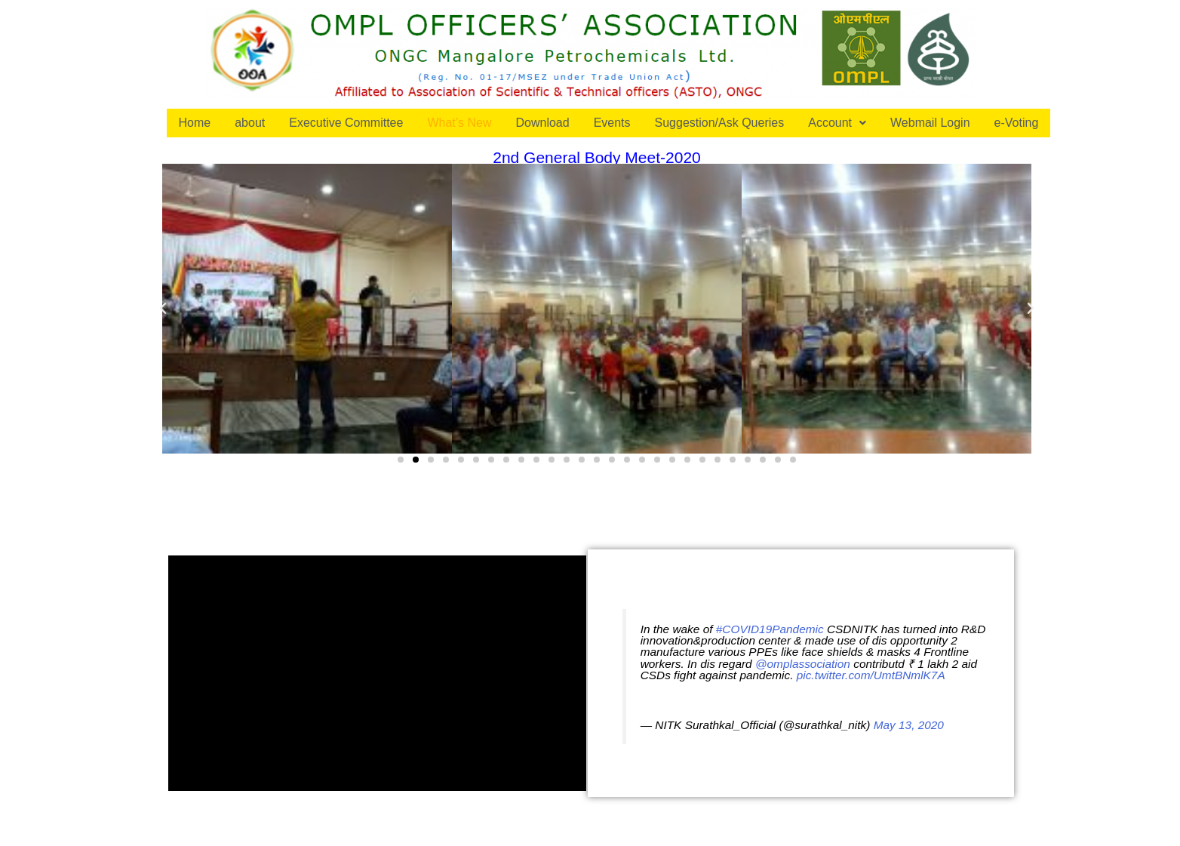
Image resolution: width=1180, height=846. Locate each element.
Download (542, 122)
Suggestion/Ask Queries (720, 122)
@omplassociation (802, 663)
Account (837, 122)
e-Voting (1016, 122)
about (250, 122)
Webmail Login (930, 122)
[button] (401, 460)
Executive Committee (346, 122)
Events (612, 122)
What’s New (459, 122)
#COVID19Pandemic (770, 629)
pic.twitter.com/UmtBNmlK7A (871, 675)
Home (195, 122)
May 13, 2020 (909, 724)
